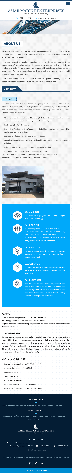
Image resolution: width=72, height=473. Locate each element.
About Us (11, 405)
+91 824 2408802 (41, 470)
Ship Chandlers (50, 416)
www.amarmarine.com (23, 457)
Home (4, 405)
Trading (36, 419)
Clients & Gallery (48, 405)
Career (37, 405)
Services (19, 405)
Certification (29, 405)
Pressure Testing (37, 416)
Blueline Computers (62, 457)
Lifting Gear (25, 416)
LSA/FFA (16, 416)
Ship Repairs (7, 416)
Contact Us (60, 405)
